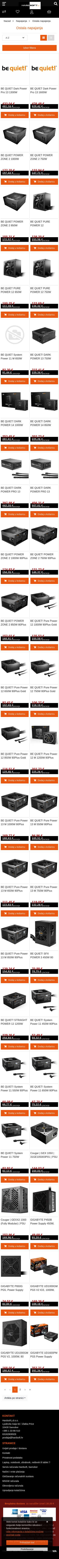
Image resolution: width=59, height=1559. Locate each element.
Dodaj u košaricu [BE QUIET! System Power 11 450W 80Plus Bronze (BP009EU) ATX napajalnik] (44, 1046)
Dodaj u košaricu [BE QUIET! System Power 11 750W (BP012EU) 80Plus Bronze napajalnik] (14, 1179)
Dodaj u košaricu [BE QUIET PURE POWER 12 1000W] (44, 248)
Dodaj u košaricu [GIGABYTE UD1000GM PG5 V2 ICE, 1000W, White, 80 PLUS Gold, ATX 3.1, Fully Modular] (44, 1312)
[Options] (27, 1549)
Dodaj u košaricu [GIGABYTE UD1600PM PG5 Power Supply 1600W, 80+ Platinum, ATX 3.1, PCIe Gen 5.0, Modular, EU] (44, 1379)
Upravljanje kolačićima (13, 1490)
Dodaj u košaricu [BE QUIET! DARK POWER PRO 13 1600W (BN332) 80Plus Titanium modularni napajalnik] (44, 514)
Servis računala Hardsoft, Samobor (20, 1467)
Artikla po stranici (14, 1398)
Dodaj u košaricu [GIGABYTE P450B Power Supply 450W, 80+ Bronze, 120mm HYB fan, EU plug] (44, 1246)
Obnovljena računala (12, 1485)
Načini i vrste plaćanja (13, 1471)
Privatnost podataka (12, 1457)
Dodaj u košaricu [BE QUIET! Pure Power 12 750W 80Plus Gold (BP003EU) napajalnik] (44, 714)
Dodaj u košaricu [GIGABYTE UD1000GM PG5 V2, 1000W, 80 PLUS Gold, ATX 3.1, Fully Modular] (14, 1379)
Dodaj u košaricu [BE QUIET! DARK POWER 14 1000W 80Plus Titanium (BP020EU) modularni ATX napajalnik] (14, 448)
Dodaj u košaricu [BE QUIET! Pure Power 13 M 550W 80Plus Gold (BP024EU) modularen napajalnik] (44, 847)
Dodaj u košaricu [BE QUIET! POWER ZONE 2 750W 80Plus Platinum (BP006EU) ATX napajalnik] (44, 581)
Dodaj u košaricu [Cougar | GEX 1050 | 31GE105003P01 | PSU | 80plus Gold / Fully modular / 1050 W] (44, 1179)
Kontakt (6, 1453)
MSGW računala (10, 1481)
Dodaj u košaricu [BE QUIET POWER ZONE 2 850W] (14, 248)
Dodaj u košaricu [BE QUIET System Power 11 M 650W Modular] (14, 381)
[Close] (27, 1542)
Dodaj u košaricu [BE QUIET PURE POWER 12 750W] (44, 314)
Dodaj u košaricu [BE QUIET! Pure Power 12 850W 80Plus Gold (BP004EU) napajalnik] (14, 780)
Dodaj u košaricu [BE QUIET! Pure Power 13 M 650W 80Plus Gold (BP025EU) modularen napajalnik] (14, 913)
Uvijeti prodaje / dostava (14, 1448)
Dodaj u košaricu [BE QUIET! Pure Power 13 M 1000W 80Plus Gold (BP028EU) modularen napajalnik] (14, 847)
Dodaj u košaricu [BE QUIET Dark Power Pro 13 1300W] (14, 115)
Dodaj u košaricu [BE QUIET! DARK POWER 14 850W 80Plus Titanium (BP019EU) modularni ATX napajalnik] (44, 448)
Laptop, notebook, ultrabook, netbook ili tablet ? (26, 1462)
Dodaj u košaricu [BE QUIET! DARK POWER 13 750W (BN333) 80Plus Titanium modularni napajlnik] (44, 381)
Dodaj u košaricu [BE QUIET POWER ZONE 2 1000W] (14, 181)
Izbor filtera (29, 48)
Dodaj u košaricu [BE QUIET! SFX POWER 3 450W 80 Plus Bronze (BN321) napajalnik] (44, 980)
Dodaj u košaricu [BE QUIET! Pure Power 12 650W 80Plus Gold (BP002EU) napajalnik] (14, 714)
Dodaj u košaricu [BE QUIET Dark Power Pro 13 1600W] (44, 115)
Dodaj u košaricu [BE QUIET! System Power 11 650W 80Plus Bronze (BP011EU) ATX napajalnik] (44, 1113)
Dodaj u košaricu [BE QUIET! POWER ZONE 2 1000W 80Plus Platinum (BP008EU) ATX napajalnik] (14, 581)
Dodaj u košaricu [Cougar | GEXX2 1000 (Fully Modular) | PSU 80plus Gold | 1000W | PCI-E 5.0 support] (14, 1246)
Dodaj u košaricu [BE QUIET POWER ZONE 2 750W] (44, 181)
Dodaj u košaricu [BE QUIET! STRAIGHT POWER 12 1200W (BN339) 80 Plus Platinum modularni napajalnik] (14, 1046)
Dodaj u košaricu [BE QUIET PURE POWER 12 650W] (14, 314)
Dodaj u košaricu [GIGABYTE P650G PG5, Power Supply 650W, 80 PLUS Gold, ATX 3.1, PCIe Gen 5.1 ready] (14, 1312)
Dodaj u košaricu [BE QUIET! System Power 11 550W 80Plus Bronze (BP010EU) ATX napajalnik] (14, 1113)
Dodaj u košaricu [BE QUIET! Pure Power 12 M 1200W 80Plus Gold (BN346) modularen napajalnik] (44, 780)
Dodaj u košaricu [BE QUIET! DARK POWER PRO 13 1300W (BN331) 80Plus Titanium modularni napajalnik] (14, 514)
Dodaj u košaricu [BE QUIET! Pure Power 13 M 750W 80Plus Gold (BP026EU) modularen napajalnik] (44, 913)
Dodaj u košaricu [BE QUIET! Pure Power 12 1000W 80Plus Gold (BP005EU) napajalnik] (44, 647)
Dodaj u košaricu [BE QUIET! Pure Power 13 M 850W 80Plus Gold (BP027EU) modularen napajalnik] (14, 980)
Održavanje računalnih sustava (18, 1476)
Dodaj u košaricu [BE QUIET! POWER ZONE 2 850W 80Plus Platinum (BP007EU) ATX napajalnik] (14, 647)
